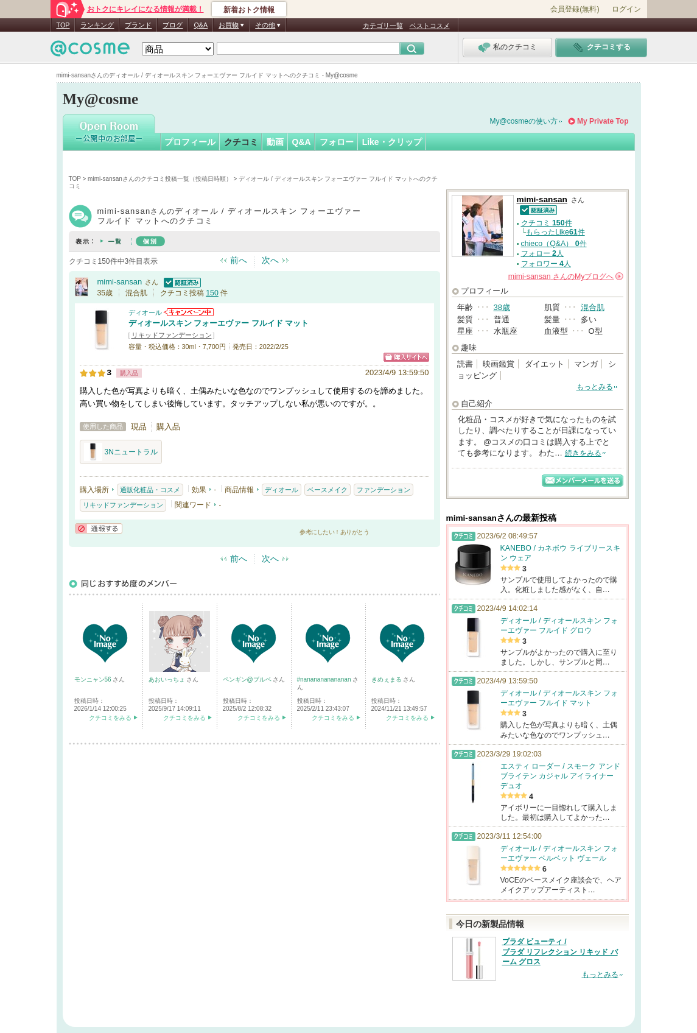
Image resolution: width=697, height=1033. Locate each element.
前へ (238, 260)
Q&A (201, 25)
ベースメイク (327, 489)
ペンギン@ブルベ (248, 679)
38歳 (502, 307)
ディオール (145, 312)
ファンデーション (383, 489)
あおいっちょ (168, 679)
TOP (63, 25)
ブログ (173, 25)
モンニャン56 (93, 679)
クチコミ (241, 142)
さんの (565, 276)
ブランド (138, 25)
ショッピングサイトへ (406, 357)
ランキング (97, 25)
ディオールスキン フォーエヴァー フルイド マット (218, 323)
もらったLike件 (555, 232)
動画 (275, 142)
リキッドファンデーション (171, 335)
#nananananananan (325, 679)
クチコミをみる (110, 717)
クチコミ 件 (546, 223)
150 (212, 293)
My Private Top (602, 121)
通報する (98, 528)
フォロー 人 (542, 253)
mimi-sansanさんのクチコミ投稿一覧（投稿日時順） (160, 178)
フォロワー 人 (546, 263)
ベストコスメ (430, 25)
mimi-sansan (119, 281)
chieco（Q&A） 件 (554, 243)
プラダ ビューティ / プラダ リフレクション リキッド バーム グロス (560, 952)
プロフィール (189, 142)
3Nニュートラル (121, 452)
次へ (270, 260)
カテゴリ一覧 (383, 25)
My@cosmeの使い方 (524, 121)
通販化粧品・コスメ (150, 489)
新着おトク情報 (249, 9)
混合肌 (592, 307)
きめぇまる (387, 679)
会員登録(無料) (574, 9)
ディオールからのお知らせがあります (188, 312)
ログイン (626, 9)
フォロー (337, 142)
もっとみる (594, 387)
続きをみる (583, 453)
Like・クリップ (392, 142)
